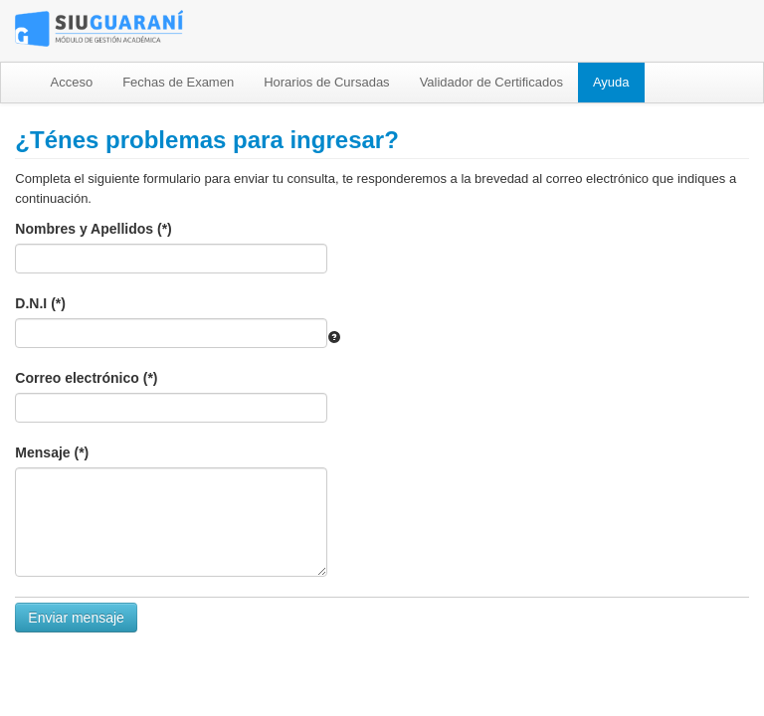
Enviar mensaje (76, 618)
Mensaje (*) (52, 452)
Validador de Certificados (491, 82)
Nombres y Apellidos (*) (93, 229)
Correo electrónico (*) (86, 378)
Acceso (72, 82)
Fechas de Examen (178, 82)
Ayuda (611, 82)
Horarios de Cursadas (326, 82)
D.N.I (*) (40, 303)
